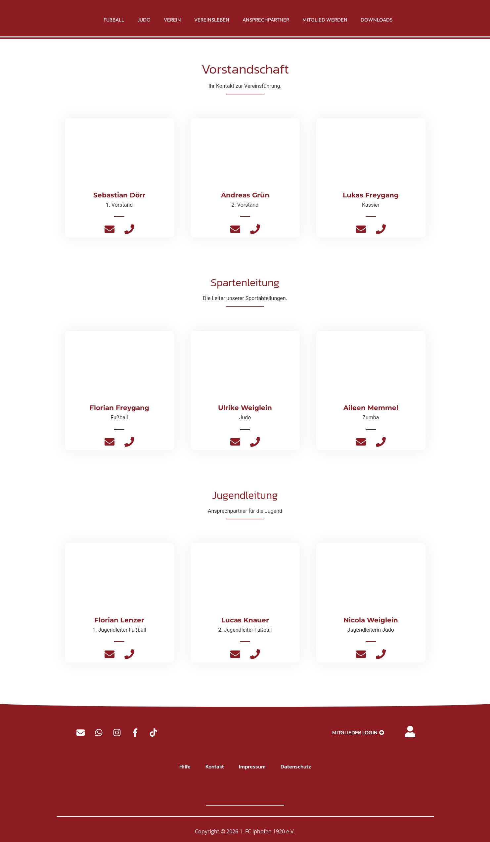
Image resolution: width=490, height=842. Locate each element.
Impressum (252, 766)
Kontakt (214, 766)
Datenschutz (296, 766)
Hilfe (185, 766)
